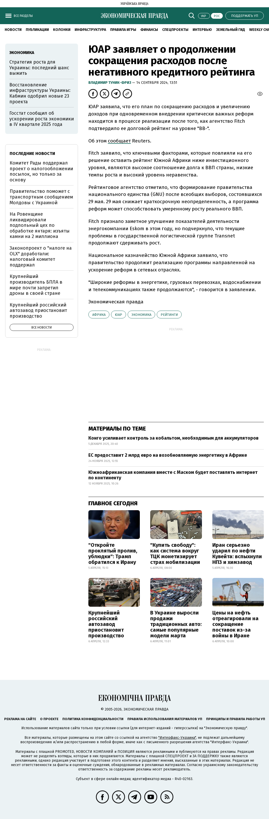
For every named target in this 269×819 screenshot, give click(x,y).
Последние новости (32, 153)
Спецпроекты (175, 30)
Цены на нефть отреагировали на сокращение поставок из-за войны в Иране (235, 624)
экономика (141, 315)
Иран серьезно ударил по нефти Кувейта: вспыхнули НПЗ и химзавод (237, 553)
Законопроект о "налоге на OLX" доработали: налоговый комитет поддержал (41, 256)
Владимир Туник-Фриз (110, 82)
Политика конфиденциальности (92, 719)
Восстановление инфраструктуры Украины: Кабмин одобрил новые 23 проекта (39, 93)
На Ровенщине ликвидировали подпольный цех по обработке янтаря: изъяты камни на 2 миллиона (40, 225)
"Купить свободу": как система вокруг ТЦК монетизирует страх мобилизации (175, 553)
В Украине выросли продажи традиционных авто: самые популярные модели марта (176, 624)
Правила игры (123, 30)
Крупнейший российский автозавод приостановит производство (106, 624)
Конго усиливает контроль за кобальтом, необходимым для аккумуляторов (173, 438)
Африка (99, 315)
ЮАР (118, 315)
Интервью (202, 30)
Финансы (149, 30)
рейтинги (169, 315)
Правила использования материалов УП (164, 719)
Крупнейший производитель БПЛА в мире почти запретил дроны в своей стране (36, 285)
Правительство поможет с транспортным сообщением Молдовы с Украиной (41, 196)
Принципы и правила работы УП (235, 719)
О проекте (49, 719)
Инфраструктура (90, 30)
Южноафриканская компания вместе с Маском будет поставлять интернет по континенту (173, 475)
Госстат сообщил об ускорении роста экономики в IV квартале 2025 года (41, 118)
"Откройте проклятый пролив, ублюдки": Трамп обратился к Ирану (112, 553)
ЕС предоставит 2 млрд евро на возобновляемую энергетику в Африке (167, 455)
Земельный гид (230, 30)
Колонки (61, 30)
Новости (13, 30)
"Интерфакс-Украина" (177, 737)
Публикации (37, 30)
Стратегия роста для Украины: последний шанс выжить (39, 67)
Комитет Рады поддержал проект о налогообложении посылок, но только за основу (41, 171)
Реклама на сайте (20, 719)
